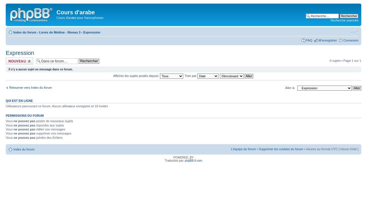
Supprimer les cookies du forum (281, 149)
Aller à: (290, 88)
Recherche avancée (344, 20)
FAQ (309, 40)
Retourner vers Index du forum (30, 87)
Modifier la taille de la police (354, 31)
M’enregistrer (328, 40)
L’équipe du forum (243, 149)
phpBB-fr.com (193, 160)
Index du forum (24, 32)
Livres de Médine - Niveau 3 (59, 32)
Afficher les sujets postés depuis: (148, 76)
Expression (91, 32)
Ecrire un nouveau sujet (19, 61)
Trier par (201, 76)
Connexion (350, 40)
